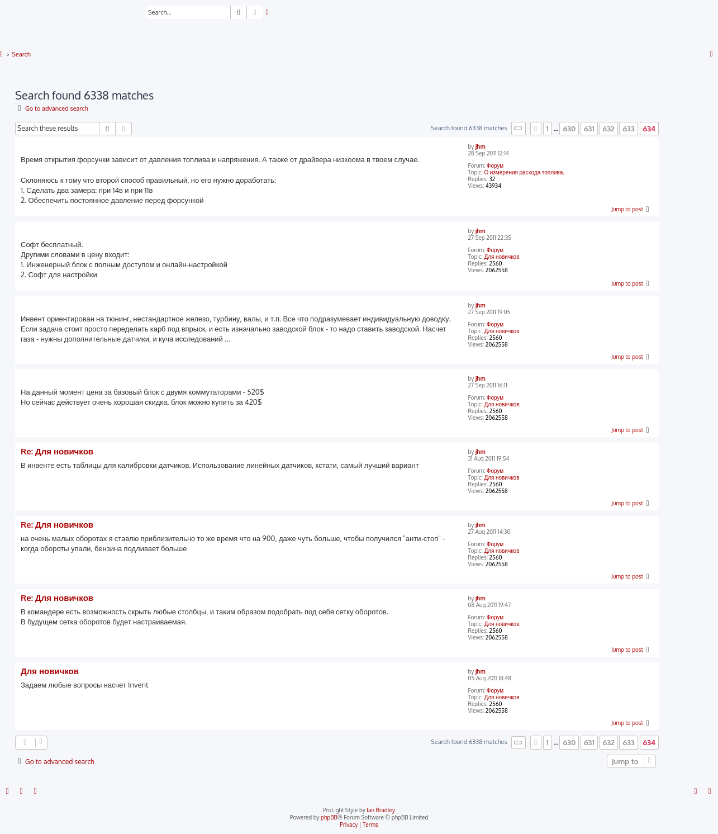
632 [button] (609, 128)
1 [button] (547, 128)
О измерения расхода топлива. (524, 172)
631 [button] (589, 128)
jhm (481, 146)
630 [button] (569, 128)
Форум (495, 165)
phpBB (329, 817)
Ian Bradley (381, 810)
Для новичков (501, 256)
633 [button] (628, 128)
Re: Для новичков (57, 452)
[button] (518, 128)
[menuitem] (268, 13)
